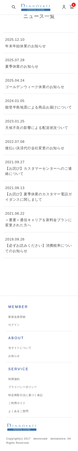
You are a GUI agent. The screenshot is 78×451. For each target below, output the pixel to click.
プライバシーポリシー (22, 387)
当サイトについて (19, 347)
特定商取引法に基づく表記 (25, 395)
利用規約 (14, 379)
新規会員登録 (17, 316)
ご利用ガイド (17, 403)
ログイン (14, 324)
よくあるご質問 (18, 411)
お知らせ (14, 356)
